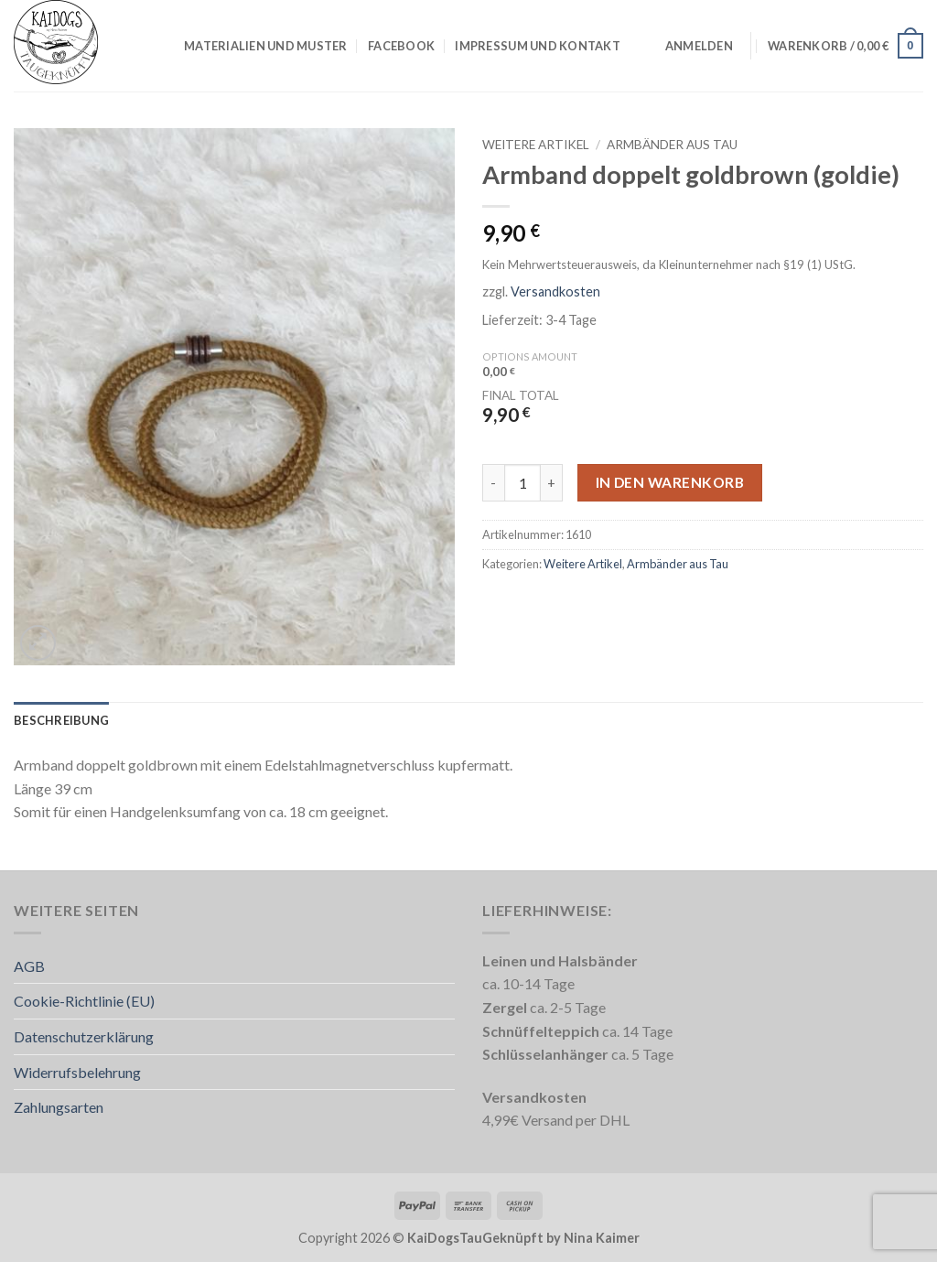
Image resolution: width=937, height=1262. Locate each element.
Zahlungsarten (58, 1107)
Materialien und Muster (266, 45)
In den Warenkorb (670, 482)
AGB (29, 966)
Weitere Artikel (535, 144)
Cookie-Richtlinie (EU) (84, 1000)
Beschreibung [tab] (61, 720)
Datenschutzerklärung (84, 1036)
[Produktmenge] (522, 482)
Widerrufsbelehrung (77, 1072)
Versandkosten (555, 291)
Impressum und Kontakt (537, 45)
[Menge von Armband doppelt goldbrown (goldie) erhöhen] (552, 482)
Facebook (401, 45)
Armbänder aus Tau (672, 144)
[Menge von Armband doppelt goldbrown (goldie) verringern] (493, 482)
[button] (699, 45)
